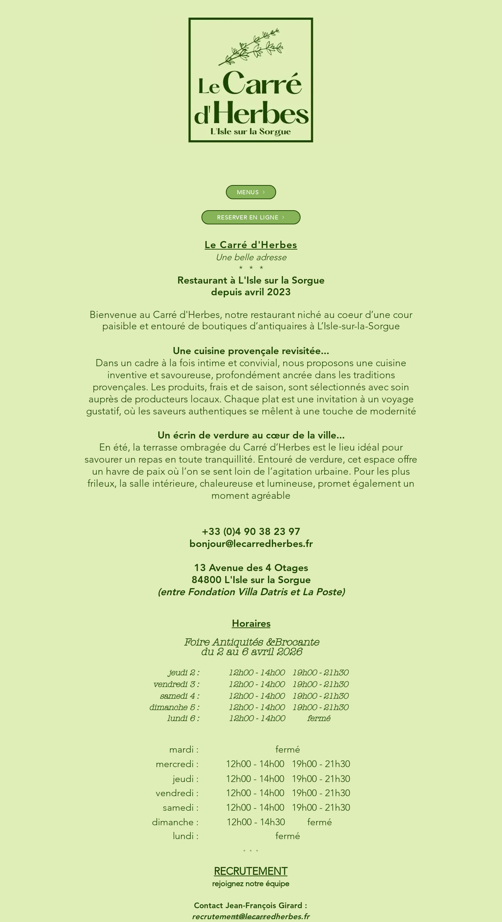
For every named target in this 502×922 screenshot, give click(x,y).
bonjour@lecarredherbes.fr (251, 543)
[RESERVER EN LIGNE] (251, 217)
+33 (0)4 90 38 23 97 (251, 531)
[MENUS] (251, 192)
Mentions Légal (249, 916)
